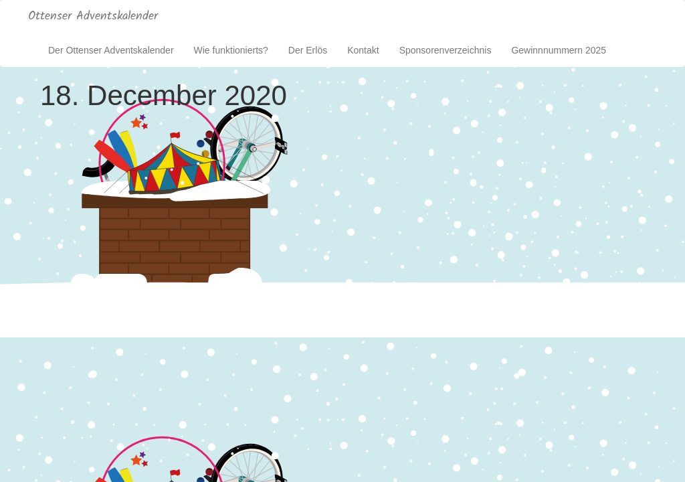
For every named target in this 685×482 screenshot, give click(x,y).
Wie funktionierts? (231, 50)
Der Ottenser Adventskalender (111, 50)
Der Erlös (307, 50)
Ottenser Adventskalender (93, 16)
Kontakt (363, 50)
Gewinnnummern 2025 (558, 50)
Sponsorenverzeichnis (445, 50)
